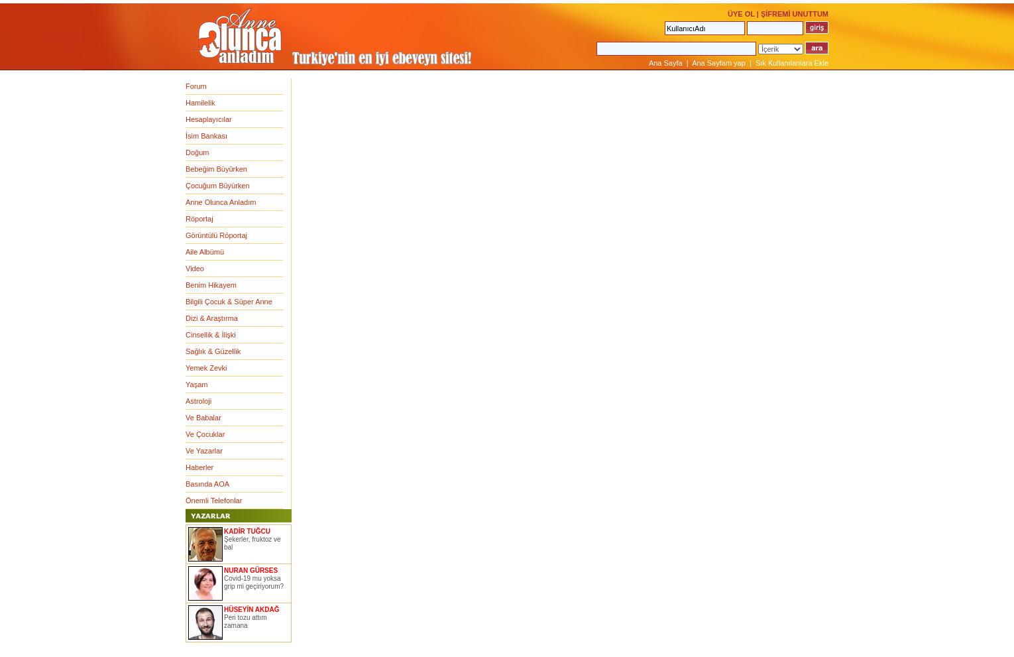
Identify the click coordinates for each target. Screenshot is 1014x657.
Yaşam (196, 384)
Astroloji (198, 401)
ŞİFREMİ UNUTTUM (794, 14)
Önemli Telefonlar (214, 501)
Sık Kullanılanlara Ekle (792, 63)
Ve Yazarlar (204, 451)
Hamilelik (200, 103)
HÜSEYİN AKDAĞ (252, 609)
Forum (196, 86)
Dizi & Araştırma (212, 318)
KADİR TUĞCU (247, 531)
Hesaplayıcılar (209, 119)
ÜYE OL (741, 14)
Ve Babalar (203, 418)
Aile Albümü (205, 252)
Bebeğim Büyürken (216, 169)
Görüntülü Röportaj (216, 235)
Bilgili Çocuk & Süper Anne (229, 302)
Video (195, 268)
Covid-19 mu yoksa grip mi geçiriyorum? (254, 582)
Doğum (197, 152)
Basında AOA (207, 484)
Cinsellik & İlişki (211, 335)
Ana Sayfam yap (719, 63)
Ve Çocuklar (205, 434)
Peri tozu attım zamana (245, 621)
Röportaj (199, 219)
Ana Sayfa (666, 63)
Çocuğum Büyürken (218, 186)
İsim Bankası (206, 136)
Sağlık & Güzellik (213, 351)
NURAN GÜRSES (251, 570)
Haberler (199, 467)
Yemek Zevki (206, 368)
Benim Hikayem (211, 285)
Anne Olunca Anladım (221, 202)
